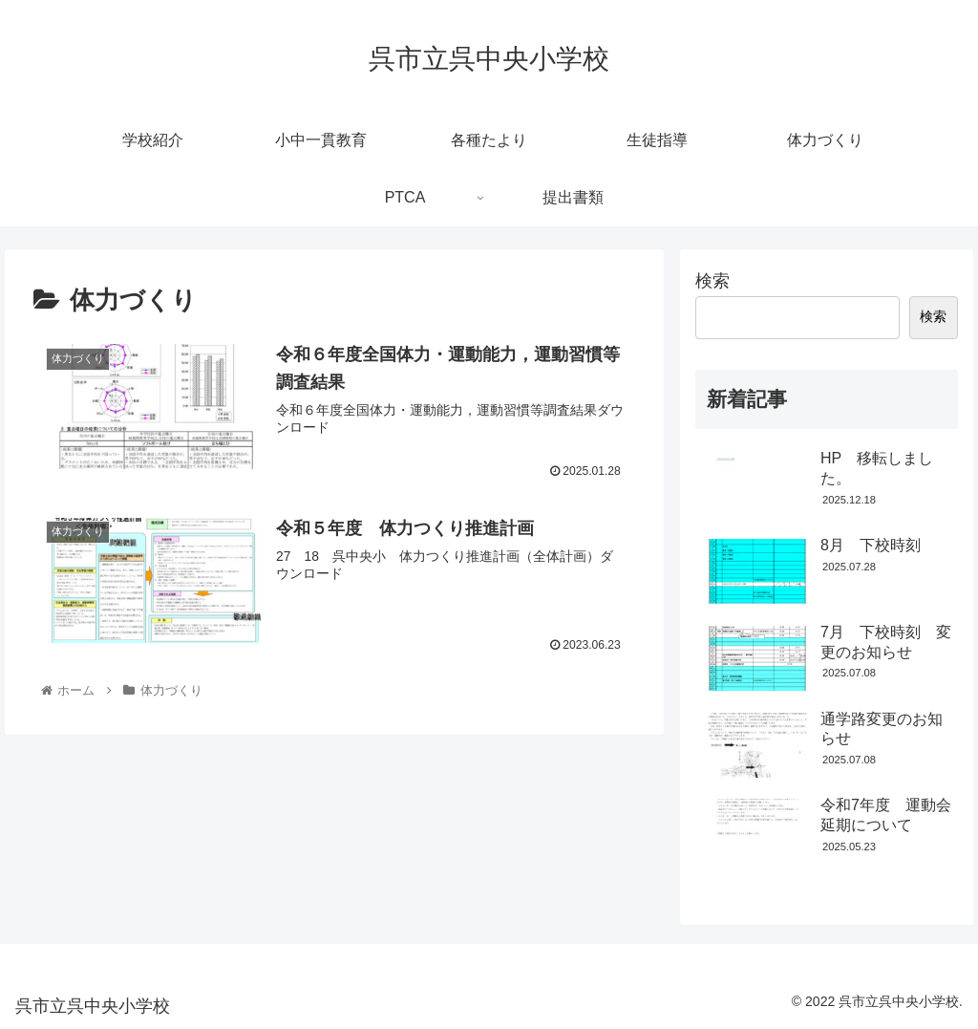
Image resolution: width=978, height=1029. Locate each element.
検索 (712, 280)
